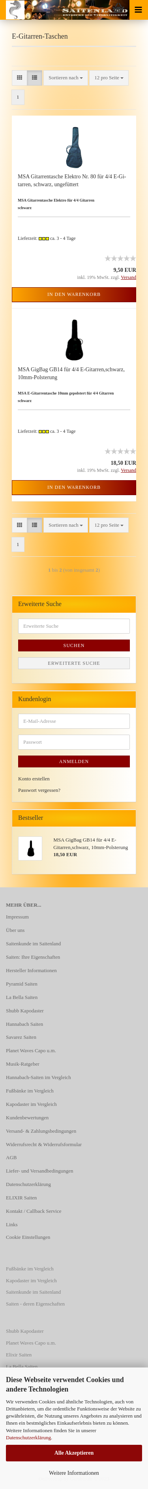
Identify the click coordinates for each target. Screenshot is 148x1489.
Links (12, 1224)
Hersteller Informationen (31, 970)
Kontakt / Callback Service (33, 1211)
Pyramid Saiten (21, 984)
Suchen (73, 645)
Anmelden (74, 761)
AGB (11, 1157)
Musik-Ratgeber (22, 1064)
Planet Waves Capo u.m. (31, 1050)
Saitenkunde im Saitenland (33, 944)
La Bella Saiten (21, 997)
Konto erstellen (34, 779)
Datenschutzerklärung (28, 1437)
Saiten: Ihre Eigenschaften (33, 957)
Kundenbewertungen (27, 1117)
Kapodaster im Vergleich (31, 1104)
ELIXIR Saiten (21, 1198)
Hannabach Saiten (24, 1024)
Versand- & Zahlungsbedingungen (41, 1131)
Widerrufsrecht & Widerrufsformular (44, 1144)
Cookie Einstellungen (28, 1237)
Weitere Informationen (74, 1473)
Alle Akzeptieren (74, 1453)
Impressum (17, 917)
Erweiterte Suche (74, 663)
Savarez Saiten (21, 1037)
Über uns (15, 930)
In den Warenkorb (74, 294)
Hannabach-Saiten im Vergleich (38, 1077)
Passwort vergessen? (39, 790)
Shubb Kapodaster (25, 1011)
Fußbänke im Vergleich (30, 1091)
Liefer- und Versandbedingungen (39, 1171)
